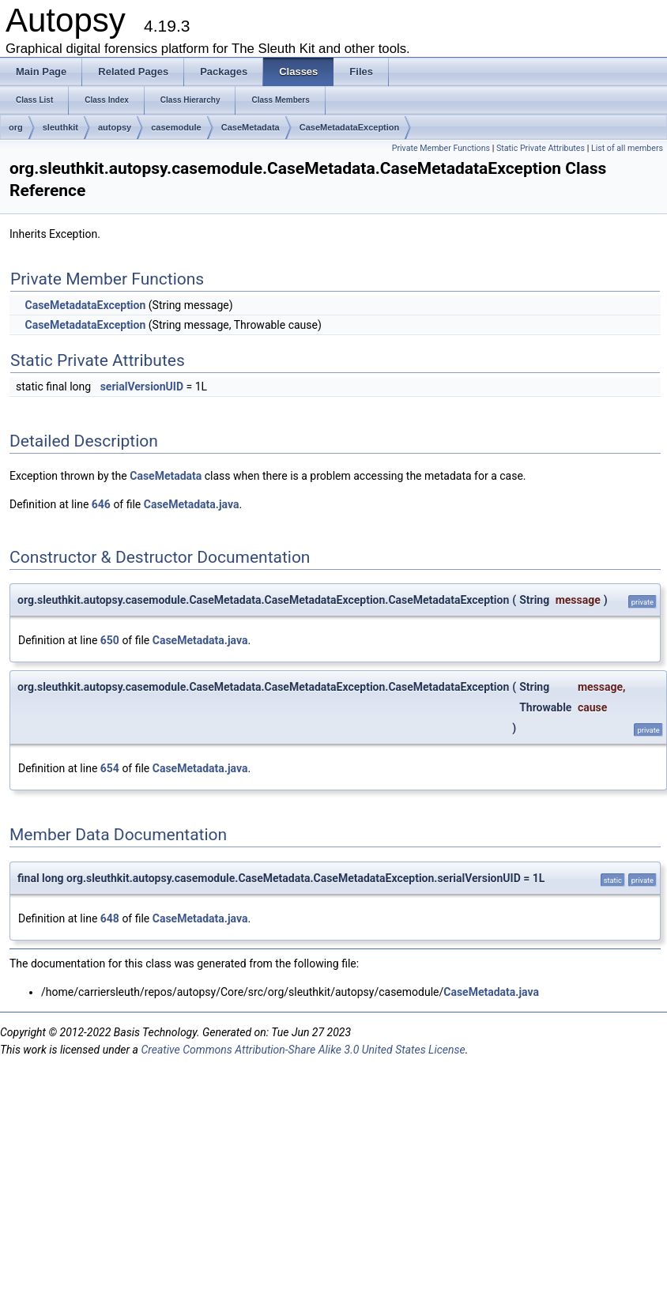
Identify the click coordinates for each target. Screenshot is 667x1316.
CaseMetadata (250, 127)
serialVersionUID (141, 386)
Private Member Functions (441, 148)
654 (109, 768)
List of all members (627, 148)
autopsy (114, 127)
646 (101, 504)
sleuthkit (60, 127)
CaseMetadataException (350, 127)
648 (109, 918)
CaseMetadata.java (191, 504)
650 (109, 640)
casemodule (176, 127)
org (16, 127)
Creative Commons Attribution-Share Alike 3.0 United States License (303, 1049)
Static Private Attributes (540, 148)
